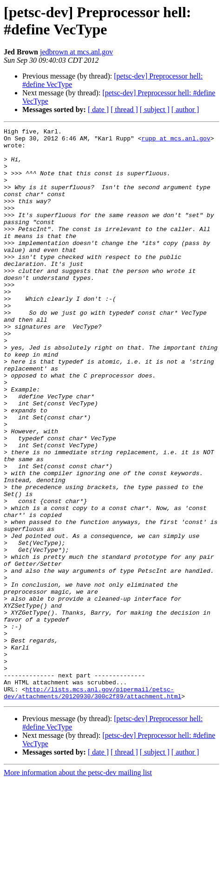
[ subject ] (155, 109)
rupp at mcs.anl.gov (175, 141)
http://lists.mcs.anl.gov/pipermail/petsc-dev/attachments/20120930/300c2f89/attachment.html (92, 806)
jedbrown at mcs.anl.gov (76, 52)
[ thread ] (124, 109)
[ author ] (185, 109)
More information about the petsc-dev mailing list (78, 887)
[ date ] (98, 109)
